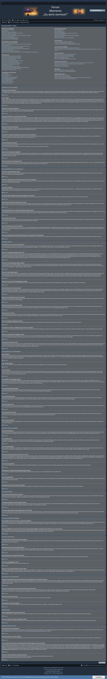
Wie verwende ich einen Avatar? (8, 49)
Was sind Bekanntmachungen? (7, 79)
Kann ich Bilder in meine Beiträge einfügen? (10, 77)
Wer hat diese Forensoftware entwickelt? (62, 75)
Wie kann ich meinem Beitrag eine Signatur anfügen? (11, 58)
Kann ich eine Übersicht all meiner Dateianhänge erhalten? (65, 71)
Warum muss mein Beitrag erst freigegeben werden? (11, 68)
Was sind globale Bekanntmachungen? (9, 78)
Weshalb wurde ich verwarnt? (7, 65)
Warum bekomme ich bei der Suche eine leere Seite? (64, 56)
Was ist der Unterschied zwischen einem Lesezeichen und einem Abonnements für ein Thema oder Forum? (74, 62)
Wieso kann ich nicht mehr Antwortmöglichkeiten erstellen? (12, 60)
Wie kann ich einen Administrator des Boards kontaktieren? (65, 78)
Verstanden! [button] (99, 677)
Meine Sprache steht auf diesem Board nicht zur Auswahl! (12, 47)
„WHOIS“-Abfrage (90, 644)
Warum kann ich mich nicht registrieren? (9, 32)
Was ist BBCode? (5, 73)
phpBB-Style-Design (59, 672)
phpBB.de (62, 204)
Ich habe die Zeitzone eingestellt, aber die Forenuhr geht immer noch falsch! (16, 46)
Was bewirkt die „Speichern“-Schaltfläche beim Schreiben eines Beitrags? (15, 67)
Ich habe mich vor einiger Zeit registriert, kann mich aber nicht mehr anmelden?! (16, 35)
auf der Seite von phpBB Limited (18, 631)
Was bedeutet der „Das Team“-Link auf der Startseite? (64, 37)
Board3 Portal (50, 673)
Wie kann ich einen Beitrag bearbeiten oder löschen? (11, 57)
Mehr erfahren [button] (54, 677)
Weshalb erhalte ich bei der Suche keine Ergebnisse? (64, 55)
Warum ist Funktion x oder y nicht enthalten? (63, 76)
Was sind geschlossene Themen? (8, 81)
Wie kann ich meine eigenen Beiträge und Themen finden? (65, 58)
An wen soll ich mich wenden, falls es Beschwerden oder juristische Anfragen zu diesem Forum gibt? (73, 77)
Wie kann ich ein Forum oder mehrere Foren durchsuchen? (65, 54)
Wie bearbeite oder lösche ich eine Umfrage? (10, 61)
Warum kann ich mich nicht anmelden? (9, 34)
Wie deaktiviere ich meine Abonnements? (62, 66)
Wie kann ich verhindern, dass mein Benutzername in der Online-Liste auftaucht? (16, 44)
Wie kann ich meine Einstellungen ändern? (10, 42)
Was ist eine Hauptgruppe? (59, 36)
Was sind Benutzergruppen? (60, 32)
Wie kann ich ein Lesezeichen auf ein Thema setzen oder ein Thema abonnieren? (69, 63)
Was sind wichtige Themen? (7, 80)
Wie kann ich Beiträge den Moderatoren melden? (11, 66)
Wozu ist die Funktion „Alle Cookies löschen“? (10, 38)
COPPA (67, 117)
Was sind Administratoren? (59, 29)
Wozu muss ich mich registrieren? (8, 29)
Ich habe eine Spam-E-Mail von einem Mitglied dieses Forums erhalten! (67, 44)
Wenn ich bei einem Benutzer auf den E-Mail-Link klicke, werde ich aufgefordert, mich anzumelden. (20, 52)
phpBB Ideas (58, 637)
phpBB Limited (53, 204)
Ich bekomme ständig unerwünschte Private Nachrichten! (65, 42)
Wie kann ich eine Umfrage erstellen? (9, 59)
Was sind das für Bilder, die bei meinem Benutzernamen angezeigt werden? (15, 48)
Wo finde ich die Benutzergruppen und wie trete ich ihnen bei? (66, 33)
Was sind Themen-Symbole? (7, 82)
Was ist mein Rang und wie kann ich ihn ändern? (11, 50)
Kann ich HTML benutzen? (7, 74)
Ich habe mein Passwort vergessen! (8, 36)
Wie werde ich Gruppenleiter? (60, 34)
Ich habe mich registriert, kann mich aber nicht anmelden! (12, 33)
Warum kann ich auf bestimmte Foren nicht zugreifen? (12, 62)
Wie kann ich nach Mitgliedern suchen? (62, 57)
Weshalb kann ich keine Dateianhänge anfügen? (11, 64)
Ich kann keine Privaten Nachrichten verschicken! (63, 41)
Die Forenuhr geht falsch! (6, 45)
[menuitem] (10, 20)
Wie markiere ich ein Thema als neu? (8, 69)
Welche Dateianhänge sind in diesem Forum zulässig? (64, 70)
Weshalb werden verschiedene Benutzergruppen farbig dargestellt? (67, 35)
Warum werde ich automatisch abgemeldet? (10, 37)
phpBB (50, 669)
